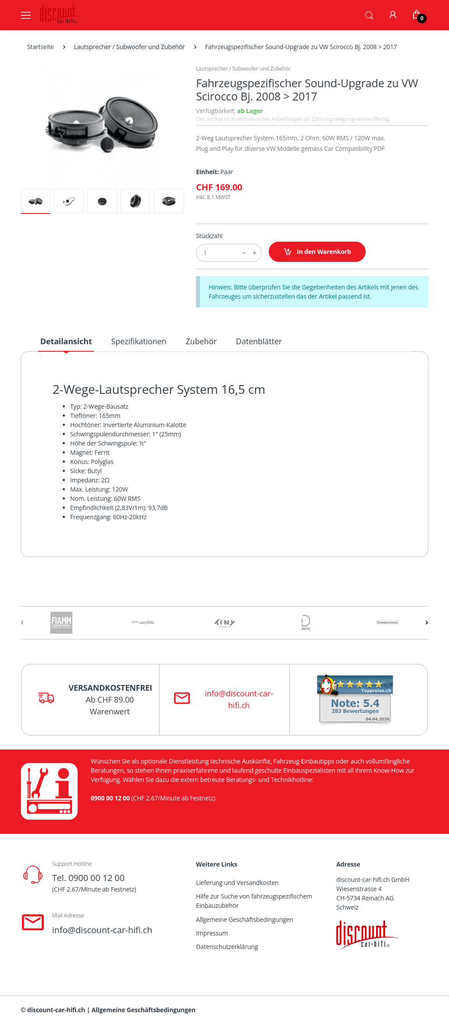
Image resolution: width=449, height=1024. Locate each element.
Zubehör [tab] (201, 341)
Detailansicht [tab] (66, 341)
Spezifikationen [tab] (139, 341)
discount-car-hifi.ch (56, 1010)
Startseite (40, 47)
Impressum (212, 933)
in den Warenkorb (317, 252)
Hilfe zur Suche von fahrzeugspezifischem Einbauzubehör (254, 901)
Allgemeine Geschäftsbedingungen (244, 919)
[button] (369, 14)
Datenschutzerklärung (227, 946)
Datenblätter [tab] (259, 341)
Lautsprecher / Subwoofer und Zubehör (129, 47)
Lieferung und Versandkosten (237, 882)
